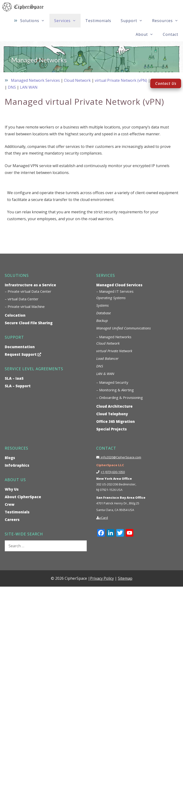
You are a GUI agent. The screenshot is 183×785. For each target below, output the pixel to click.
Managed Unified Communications (123, 328)
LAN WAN (29, 87)
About (147, 34)
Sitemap (125, 578)
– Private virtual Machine (25, 306)
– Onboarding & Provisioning (119, 397)
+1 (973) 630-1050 (113, 472)
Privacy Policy (102, 578)
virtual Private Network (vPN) (121, 80)
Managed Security (113, 382)
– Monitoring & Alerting (115, 390)
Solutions (34, 20)
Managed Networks (115, 336)
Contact (170, 34)
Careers (12, 519)
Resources (167, 20)
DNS (12, 87)
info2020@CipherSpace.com (120, 457)
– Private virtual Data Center (28, 291)
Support (134, 20)
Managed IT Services (116, 291)
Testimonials (98, 20)
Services (67, 20)
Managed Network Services (35, 80)
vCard (103, 518)
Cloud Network (77, 80)
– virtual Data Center (22, 299)
